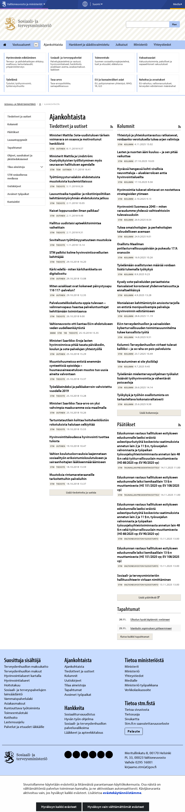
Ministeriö (140, 44)
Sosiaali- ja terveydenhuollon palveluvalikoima (85, 725)
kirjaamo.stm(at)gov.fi (140, 767)
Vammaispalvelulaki (18, 698)
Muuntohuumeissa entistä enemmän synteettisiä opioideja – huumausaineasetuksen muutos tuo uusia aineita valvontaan (78, 367)
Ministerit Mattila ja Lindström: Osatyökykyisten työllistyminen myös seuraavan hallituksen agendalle (75, 160)
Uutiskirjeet (14, 186)
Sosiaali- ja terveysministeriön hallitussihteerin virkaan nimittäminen (144, 577)
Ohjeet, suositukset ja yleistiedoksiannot (19, 157)
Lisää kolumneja (149, 412)
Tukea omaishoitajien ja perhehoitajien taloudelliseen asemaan (144, 229)
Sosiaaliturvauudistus (79, 714)
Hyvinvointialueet (17, 680)
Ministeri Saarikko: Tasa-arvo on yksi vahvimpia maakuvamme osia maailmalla (77, 405)
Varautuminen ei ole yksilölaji (137, 361)
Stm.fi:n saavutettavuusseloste (147, 723)
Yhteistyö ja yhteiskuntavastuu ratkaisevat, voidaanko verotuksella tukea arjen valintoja (148, 137)
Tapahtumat (14, 147)
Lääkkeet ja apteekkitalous (83, 732)
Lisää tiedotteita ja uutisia (81, 492)
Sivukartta (132, 719)
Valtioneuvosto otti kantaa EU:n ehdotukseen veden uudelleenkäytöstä (81, 325)
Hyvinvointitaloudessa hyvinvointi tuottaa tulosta (79, 439)
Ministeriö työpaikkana (142, 685)
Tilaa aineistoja (16, 167)
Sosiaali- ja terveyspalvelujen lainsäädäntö (25, 692)
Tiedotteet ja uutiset (19, 116)
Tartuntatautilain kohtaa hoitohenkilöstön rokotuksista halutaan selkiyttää (79, 422)
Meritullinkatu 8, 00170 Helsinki (148, 753)
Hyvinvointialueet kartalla (23, 675)
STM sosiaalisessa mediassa (17, 176)
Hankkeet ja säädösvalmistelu (89, 44)
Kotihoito (10, 717)
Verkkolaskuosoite (138, 690)
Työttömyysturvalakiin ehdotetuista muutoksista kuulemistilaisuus (74, 179)
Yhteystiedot (162, 44)
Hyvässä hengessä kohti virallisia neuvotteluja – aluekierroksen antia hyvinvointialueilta (142, 172)
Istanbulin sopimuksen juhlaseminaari (151, 628)
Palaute (134, 731)
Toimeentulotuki (16, 713)
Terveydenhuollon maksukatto (26, 666)
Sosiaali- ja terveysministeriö (20, 104)
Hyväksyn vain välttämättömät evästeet (116, 807)
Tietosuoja (132, 714)
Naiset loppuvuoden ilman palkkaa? (74, 210)
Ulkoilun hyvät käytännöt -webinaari (150, 619)
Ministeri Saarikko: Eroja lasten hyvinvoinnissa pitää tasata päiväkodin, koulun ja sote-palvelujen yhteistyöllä (77, 344)
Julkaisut (121, 44)
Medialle (131, 680)
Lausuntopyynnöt (17, 140)
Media (177, 4)
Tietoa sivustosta (137, 709)
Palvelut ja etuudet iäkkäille (24, 726)
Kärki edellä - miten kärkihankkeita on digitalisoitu (75, 271)
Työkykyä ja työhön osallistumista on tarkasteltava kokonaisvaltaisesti (143, 397)
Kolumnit (12, 124)
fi (40, 104)
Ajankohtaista (53, 44)
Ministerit (132, 666)
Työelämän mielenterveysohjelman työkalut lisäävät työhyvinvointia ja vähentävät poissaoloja (147, 378)
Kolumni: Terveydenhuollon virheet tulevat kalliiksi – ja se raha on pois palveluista (147, 346)
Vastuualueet (21, 44)
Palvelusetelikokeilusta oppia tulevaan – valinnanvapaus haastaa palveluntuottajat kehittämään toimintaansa (79, 307)
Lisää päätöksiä (160, 597)
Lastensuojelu (14, 722)
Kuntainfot (13, 202)
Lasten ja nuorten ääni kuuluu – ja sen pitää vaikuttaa (147, 154)
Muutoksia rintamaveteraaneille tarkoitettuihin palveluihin (71, 476)
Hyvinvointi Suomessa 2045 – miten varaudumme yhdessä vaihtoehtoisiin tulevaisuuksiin (143, 210)
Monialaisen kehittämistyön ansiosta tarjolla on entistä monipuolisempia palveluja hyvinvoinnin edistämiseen (148, 307)
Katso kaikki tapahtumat (134, 636)
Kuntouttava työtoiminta (22, 708)
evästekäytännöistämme (122, 792)
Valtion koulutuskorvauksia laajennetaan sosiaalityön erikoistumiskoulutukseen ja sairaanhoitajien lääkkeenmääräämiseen (78, 457)
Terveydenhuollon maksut (23, 671)
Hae (174, 24)
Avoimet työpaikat (18, 194)
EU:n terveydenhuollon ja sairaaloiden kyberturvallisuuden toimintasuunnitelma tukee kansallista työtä (146, 327)
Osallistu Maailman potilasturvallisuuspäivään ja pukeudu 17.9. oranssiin (147, 248)
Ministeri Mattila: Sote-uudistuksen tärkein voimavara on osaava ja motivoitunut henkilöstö (79, 139)
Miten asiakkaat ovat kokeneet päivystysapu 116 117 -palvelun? (80, 288)
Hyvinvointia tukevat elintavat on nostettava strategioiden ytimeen (148, 191)
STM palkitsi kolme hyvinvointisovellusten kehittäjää (78, 254)
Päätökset (13, 132)
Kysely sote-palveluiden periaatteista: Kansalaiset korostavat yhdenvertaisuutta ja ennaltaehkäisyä (148, 285)
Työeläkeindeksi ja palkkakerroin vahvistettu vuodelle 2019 (80, 388)
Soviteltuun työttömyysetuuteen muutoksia (80, 240)
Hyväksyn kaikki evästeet (59, 807)
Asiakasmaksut (14, 703)
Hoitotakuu (12, 685)
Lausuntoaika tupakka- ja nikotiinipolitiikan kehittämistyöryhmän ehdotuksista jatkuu (79, 195)
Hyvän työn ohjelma (78, 719)
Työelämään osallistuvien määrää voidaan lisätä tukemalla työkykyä (146, 267)
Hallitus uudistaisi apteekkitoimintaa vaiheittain (75, 225)
